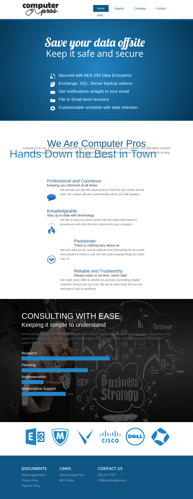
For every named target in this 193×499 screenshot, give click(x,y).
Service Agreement (33, 475)
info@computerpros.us (112, 480)
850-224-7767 (107, 475)
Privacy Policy (30, 480)
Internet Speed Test (72, 475)
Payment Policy (31, 486)
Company (140, 8)
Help (100, 15)
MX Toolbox (67, 480)
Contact (161, 8)
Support (119, 8)
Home (101, 8)
